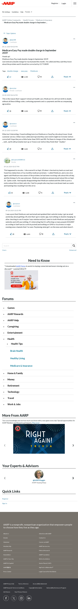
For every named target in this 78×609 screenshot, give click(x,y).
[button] (75, 3)
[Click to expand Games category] (4, 308)
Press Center (7, 571)
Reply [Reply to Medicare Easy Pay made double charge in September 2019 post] (66, 77)
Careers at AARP (44, 542)
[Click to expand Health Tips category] (8, 344)
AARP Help (13, 320)
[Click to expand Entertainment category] (4, 333)
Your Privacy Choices (21, 592)
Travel (11, 398)
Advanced (72, 250)
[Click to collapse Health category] (4, 339)
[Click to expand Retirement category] (4, 386)
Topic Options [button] (11, 33)
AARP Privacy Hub (8, 584)
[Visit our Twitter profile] (14, 598)
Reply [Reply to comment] (66, 111)
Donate (5, 538)
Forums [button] (27, 12)
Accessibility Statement (40, 584)
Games (11, 307)
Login (64, 3)
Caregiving (13, 326)
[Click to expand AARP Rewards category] (4, 314)
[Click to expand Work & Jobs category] (4, 404)
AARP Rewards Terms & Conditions (13, 588)
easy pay (24, 71)
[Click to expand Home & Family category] (4, 373)
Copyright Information (35, 588)
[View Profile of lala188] (13, 40)
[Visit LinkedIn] (29, 598)
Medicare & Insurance (21, 365)
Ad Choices (6, 592)
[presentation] (5, 445)
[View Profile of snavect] (13, 124)
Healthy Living (17, 358)
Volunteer (6, 542)
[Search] (39, 245)
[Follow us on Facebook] (6, 598)
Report (52, 77)
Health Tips (17, 343)
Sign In (4, 503)
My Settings (6, 12)
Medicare (34, 71)
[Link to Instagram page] (21, 598)
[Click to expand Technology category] (4, 392)
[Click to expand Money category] (4, 380)
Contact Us (42, 538)
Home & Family (15, 373)
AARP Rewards (15, 314)
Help (21, 12)
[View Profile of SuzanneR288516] (18, 160)
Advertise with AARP (45, 533)
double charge (12, 71)
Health (11, 339)
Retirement (13, 385)
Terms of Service (23, 584)
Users (4, 250)
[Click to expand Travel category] (4, 398)
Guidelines (15, 12)
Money (11, 379)
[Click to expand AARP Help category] (4, 320)
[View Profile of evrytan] (13, 88)
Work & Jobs (14, 404)
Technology (13, 391)
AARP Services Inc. (44, 546)
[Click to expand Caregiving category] (4, 327)
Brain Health (16, 350)
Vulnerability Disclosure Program (56, 588)
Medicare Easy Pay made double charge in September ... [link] (25, 22)
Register (5, 499)
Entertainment (15, 332)
